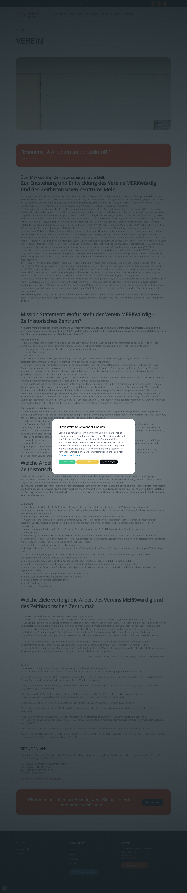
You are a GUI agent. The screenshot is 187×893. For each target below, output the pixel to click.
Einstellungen (108, 462)
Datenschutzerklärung (70, 455)
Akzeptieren (67, 462)
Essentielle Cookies (87, 462)
